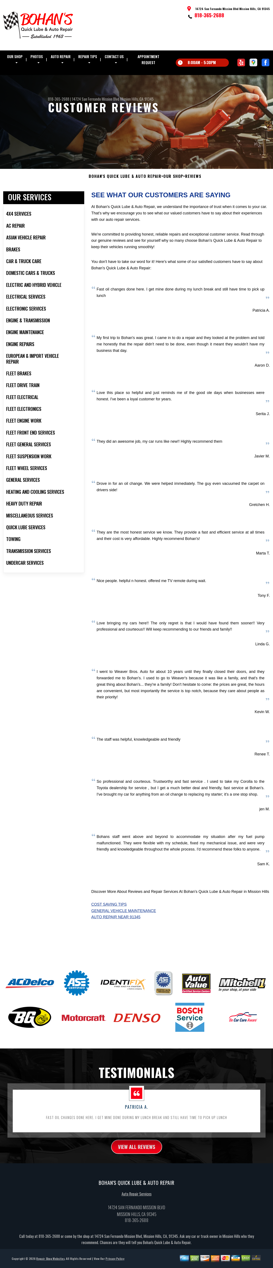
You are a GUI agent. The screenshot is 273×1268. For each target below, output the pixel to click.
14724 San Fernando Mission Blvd (95, 99)
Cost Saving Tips (109, 909)
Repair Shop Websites (50, 1263)
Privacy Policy (115, 1263)
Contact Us (114, 56)
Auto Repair (61, 56)
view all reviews (136, 1152)
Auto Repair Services (136, 1199)
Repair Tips (87, 56)
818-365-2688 (209, 15)
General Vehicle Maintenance (123, 916)
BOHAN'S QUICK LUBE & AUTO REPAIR (125, 181)
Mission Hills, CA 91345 (137, 99)
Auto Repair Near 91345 (115, 922)
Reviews (193, 181)
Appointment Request (148, 59)
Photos (36, 56)
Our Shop (15, 56)
